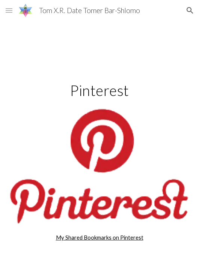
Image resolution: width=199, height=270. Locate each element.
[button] (9, 10)
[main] (99, 90)
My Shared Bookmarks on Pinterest (99, 237)
